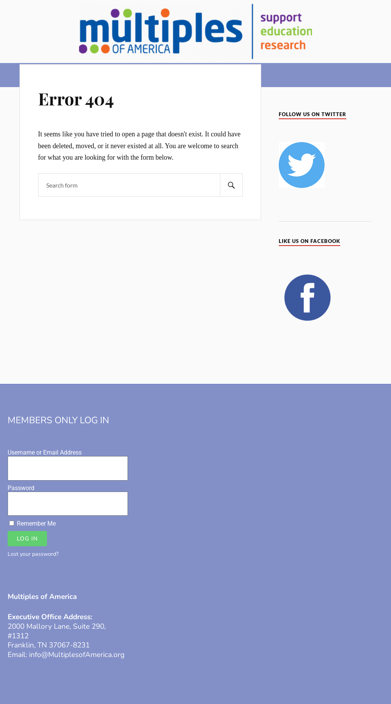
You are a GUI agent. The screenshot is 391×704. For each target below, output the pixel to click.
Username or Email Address (45, 452)
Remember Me (32, 523)
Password (21, 488)
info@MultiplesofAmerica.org (76, 655)
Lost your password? (33, 554)
